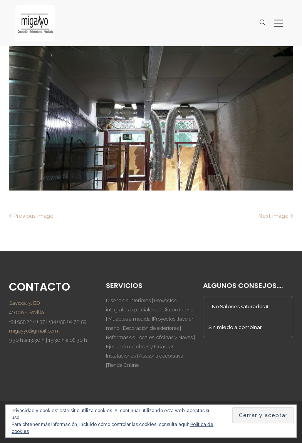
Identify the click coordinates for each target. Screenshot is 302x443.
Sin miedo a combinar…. (236, 327)
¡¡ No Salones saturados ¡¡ (238, 306)
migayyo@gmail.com (33, 331)
